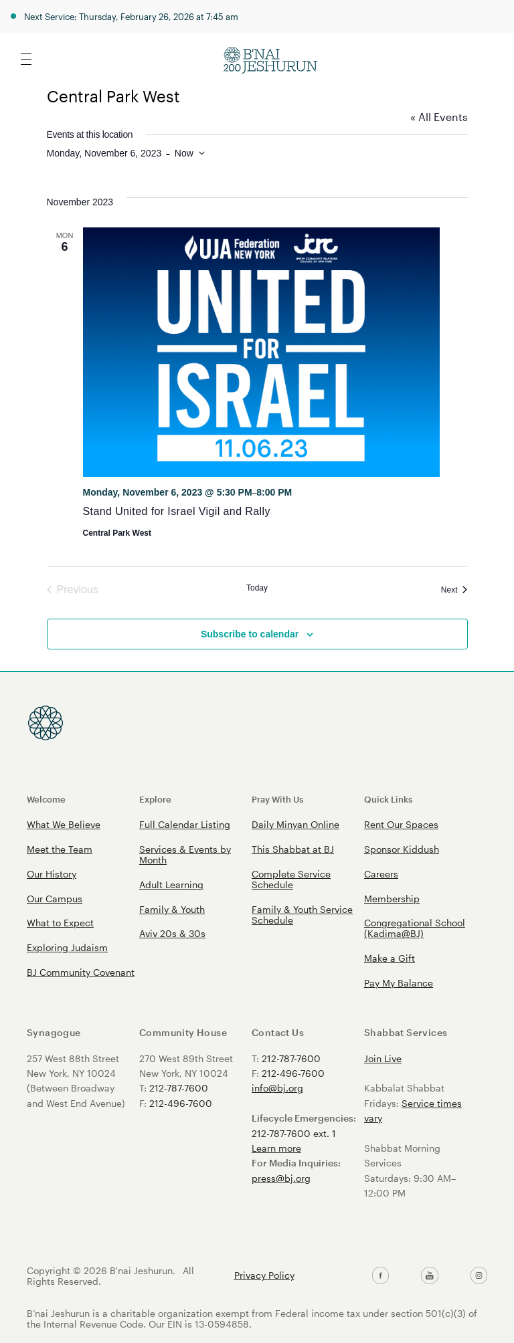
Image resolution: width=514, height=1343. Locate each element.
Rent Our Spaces (401, 824)
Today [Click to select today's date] (257, 588)
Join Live (383, 1058)
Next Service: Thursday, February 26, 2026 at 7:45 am (131, 16)
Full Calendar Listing (184, 824)
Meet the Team (59, 849)
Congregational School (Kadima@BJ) (414, 928)
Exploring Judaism (67, 947)
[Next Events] (454, 590)
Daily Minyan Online (295, 824)
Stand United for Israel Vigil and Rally (176, 511)
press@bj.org (281, 1178)
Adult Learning (171, 884)
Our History (51, 874)
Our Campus (54, 898)
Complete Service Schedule (291, 879)
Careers (381, 874)
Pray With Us (277, 799)
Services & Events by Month (185, 854)
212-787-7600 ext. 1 (294, 1133)
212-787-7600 (178, 1088)
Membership (392, 898)
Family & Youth (172, 909)
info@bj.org (277, 1088)
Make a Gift (389, 958)
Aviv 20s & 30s (172, 933)
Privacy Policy (264, 1275)
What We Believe (63, 824)
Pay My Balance (398, 983)
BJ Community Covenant (81, 972)
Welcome (46, 799)
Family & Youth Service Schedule (302, 915)
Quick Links (388, 799)
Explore (155, 799)
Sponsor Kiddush (401, 849)
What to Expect (60, 922)
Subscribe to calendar (249, 634)
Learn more (276, 1148)
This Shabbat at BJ (293, 849)
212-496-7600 (180, 1103)
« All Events (439, 116)
